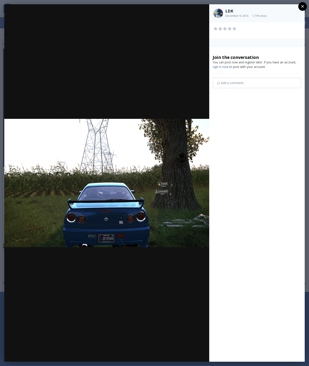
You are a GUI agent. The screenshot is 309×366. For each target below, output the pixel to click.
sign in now (220, 67)
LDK (229, 11)
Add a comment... (231, 83)
